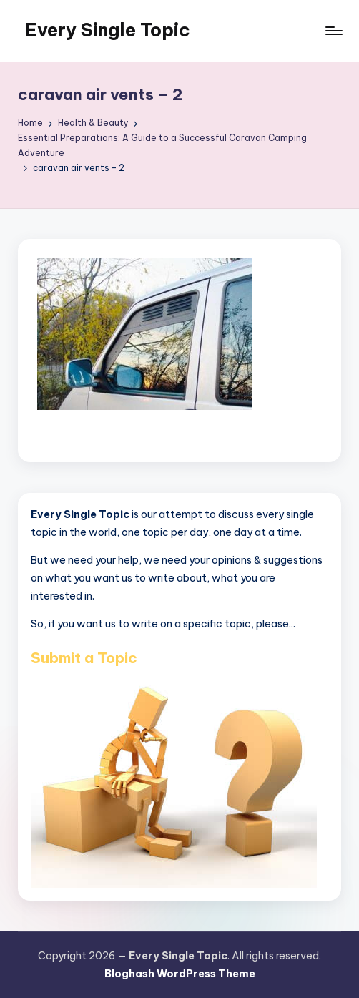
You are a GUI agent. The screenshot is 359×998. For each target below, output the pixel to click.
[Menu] (332, 30)
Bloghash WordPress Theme (179, 973)
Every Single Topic (107, 30)
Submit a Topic (84, 658)
